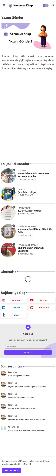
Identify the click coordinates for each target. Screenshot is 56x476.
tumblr (16, 315)
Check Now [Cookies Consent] (23, 464)
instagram (16, 300)
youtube (44, 300)
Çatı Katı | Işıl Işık (26, 192)
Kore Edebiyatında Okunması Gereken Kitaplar (33, 175)
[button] (46, 5)
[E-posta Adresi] (28, 346)
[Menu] (4, 5)
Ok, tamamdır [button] (11, 470)
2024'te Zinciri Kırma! (29, 210)
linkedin (16, 307)
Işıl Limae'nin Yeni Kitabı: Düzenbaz (30, 249)
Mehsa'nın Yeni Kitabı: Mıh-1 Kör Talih (34, 231)
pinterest (44, 307)
